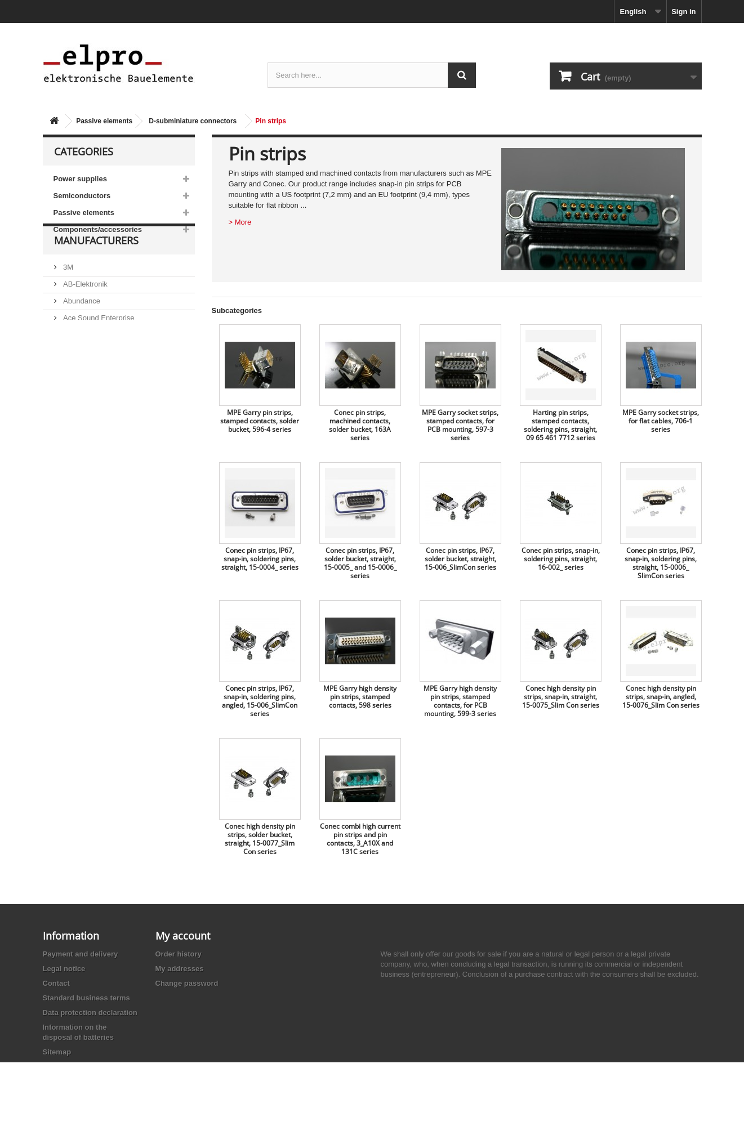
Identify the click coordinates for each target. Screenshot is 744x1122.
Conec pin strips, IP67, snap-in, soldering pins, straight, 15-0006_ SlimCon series (661, 563)
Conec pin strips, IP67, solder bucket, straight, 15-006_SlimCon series (460, 559)
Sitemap (57, 1052)
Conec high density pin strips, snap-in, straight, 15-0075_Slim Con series (560, 696)
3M (67, 293)
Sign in (683, 11)
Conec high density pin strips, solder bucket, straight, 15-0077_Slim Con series (260, 838)
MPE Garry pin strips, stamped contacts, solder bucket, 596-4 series (259, 421)
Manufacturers (96, 271)
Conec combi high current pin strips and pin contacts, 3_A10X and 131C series (360, 838)
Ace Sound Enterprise (98, 344)
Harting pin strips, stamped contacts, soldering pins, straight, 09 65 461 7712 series (560, 425)
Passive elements (104, 121)
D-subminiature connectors (193, 121)
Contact (56, 983)
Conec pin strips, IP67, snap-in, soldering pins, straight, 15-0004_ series (260, 559)
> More (240, 222)
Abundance (80, 327)
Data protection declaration (90, 1012)
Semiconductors (82, 195)
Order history (178, 954)
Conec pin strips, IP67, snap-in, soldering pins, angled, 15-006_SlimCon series (259, 700)
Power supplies (80, 179)
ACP (69, 361)
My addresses (179, 968)
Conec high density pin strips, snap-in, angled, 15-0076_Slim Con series (661, 696)
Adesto (73, 378)
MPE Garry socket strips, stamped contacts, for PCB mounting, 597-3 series (460, 425)
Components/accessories (98, 229)
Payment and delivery (80, 954)
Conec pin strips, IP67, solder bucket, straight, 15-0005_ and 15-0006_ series (360, 563)
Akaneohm (80, 395)
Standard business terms (86, 998)
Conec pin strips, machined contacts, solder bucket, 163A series (360, 425)
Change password (187, 983)
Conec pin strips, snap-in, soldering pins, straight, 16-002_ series (561, 559)
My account (182, 935)
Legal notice (64, 968)
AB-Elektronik (84, 310)
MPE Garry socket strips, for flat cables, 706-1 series (660, 421)
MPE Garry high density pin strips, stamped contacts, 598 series (359, 696)
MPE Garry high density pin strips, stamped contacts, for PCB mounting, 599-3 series (460, 700)
